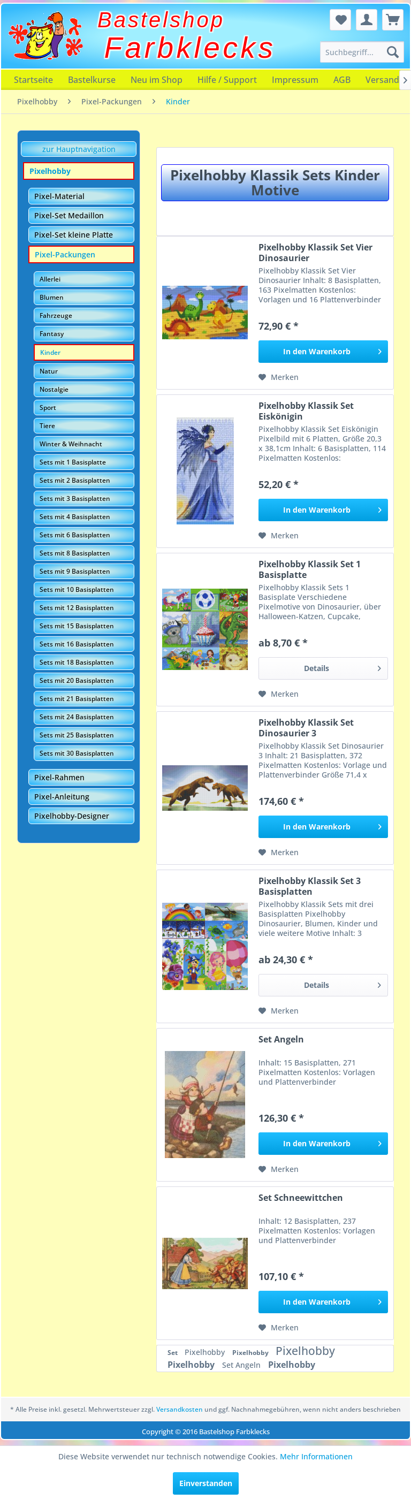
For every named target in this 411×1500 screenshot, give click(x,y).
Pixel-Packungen (65, 254)
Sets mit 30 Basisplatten (77, 753)
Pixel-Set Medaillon (69, 215)
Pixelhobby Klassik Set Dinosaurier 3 (306, 727)
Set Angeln (281, 1039)
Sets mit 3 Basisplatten (75, 498)
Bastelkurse (92, 80)
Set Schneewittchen (300, 1198)
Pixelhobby (50, 171)
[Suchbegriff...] (362, 52)
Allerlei (50, 279)
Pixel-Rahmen (59, 777)
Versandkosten (179, 1409)
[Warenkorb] (393, 20)
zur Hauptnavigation (79, 149)
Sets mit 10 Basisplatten (77, 589)
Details (342, 666)
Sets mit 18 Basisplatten (77, 662)
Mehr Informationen (316, 1456)
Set (173, 1352)
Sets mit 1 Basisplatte (73, 462)
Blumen (52, 297)
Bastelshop (161, 20)
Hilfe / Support (227, 80)
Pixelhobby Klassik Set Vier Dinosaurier (315, 252)
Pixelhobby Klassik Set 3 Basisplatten (309, 886)
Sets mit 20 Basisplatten (77, 680)
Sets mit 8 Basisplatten (75, 553)
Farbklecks (190, 47)
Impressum (295, 80)
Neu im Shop (156, 80)
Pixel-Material (59, 196)
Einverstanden (205, 1483)
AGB (342, 80)
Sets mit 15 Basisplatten (77, 625)
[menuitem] (362, 52)
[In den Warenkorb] (323, 351)
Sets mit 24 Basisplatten (77, 716)
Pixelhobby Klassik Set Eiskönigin (306, 411)
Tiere (47, 425)
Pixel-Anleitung (61, 796)
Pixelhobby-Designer (71, 816)
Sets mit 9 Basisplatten (75, 571)
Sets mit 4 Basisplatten (75, 516)
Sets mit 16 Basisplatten (77, 644)
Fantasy (52, 333)
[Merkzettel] (340, 20)
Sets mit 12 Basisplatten (77, 607)
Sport (48, 407)
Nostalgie (54, 389)
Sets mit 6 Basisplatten (75, 534)
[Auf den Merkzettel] (278, 377)
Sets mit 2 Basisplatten (75, 480)
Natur (49, 371)
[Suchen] (393, 52)
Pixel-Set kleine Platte (73, 235)
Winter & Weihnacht (71, 443)
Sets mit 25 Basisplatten (77, 735)
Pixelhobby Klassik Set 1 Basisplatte (309, 569)
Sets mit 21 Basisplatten (77, 698)
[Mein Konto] (366, 20)
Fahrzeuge (56, 315)
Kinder (50, 352)
